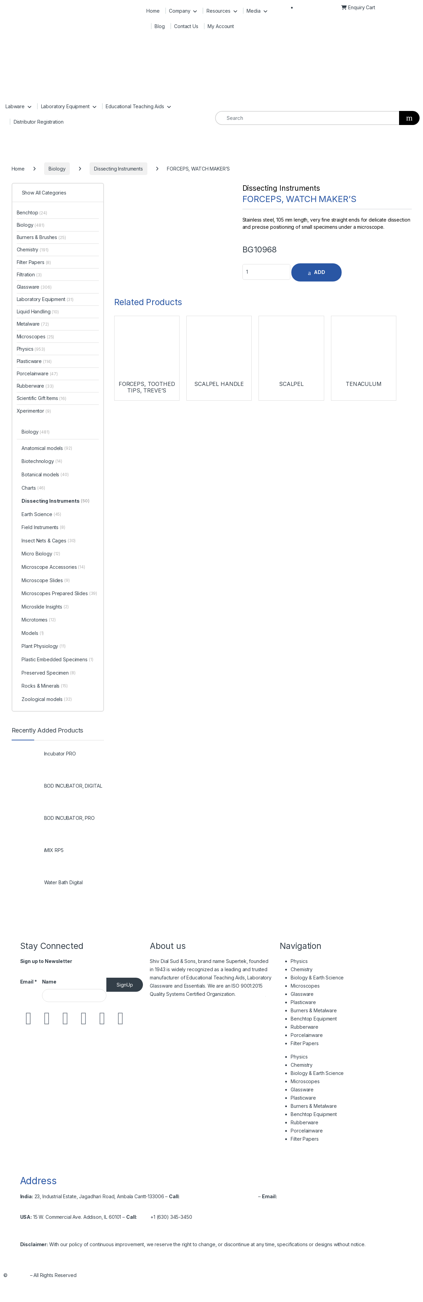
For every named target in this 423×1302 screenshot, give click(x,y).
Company (179, 11)
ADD (319, 272)
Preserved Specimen (48, 673)
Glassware (34, 287)
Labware (15, 106)
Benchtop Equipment (313, 1019)
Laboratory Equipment (65, 106)
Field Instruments (43, 527)
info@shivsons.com (299, 1196)
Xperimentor (34, 411)
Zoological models (46, 699)
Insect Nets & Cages (49, 541)
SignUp (125, 985)
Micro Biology (41, 554)
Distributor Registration (39, 122)
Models (33, 633)
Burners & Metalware (313, 1010)
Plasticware (34, 361)
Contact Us (186, 26)
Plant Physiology (43, 646)
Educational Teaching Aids (135, 106)
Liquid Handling (38, 311)
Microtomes (38, 620)
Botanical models (45, 475)
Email (28, 982)
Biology (30, 225)
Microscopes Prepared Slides (59, 594)
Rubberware (35, 386)
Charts (33, 488)
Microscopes (35, 336)
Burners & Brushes (41, 237)
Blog (159, 26)
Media (253, 11)
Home (152, 11)
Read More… (251, 994)
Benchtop (32, 212)
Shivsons (19, 1275)
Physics (31, 349)
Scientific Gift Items (41, 398)
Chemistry (33, 249)
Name (49, 982)
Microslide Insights (45, 607)
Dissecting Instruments (281, 188)
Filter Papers (34, 262)
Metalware (33, 324)
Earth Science (41, 514)
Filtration (29, 274)
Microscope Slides (45, 581)
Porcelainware (37, 373)
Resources (218, 11)
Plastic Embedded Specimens (57, 660)
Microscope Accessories (53, 567)
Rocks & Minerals (44, 686)
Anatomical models (47, 448)
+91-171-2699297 (213, 1196)
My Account (221, 26)
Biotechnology (42, 461)
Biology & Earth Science (317, 977)
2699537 (247, 1196)
